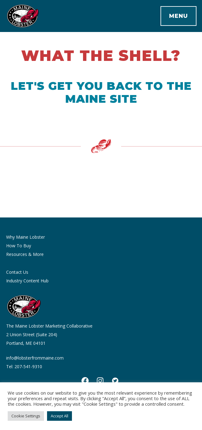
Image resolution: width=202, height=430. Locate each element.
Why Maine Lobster (25, 237)
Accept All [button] (59, 416)
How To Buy (18, 246)
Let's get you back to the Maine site (101, 92)
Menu (178, 16)
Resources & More (25, 254)
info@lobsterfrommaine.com (35, 358)
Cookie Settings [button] (25, 416)
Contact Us (17, 272)
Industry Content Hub (27, 281)
